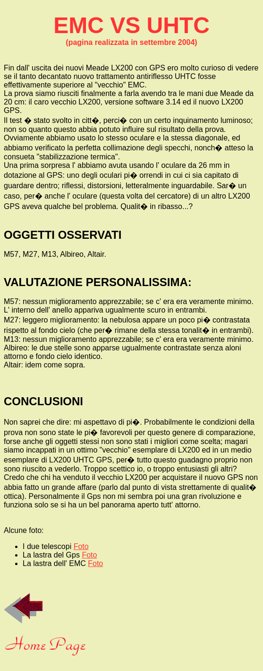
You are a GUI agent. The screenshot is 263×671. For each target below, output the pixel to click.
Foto (81, 546)
